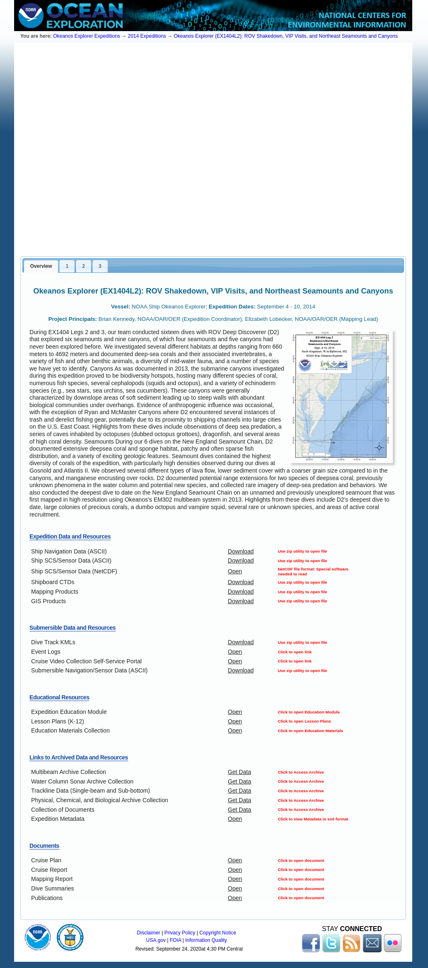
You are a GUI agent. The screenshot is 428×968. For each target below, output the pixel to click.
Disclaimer (148, 933)
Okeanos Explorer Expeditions (86, 36)
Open (235, 571)
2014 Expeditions (147, 36)
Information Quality (206, 940)
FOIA (175, 940)
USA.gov (155, 940)
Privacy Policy (179, 933)
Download (241, 551)
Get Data (239, 772)
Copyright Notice (217, 933)
